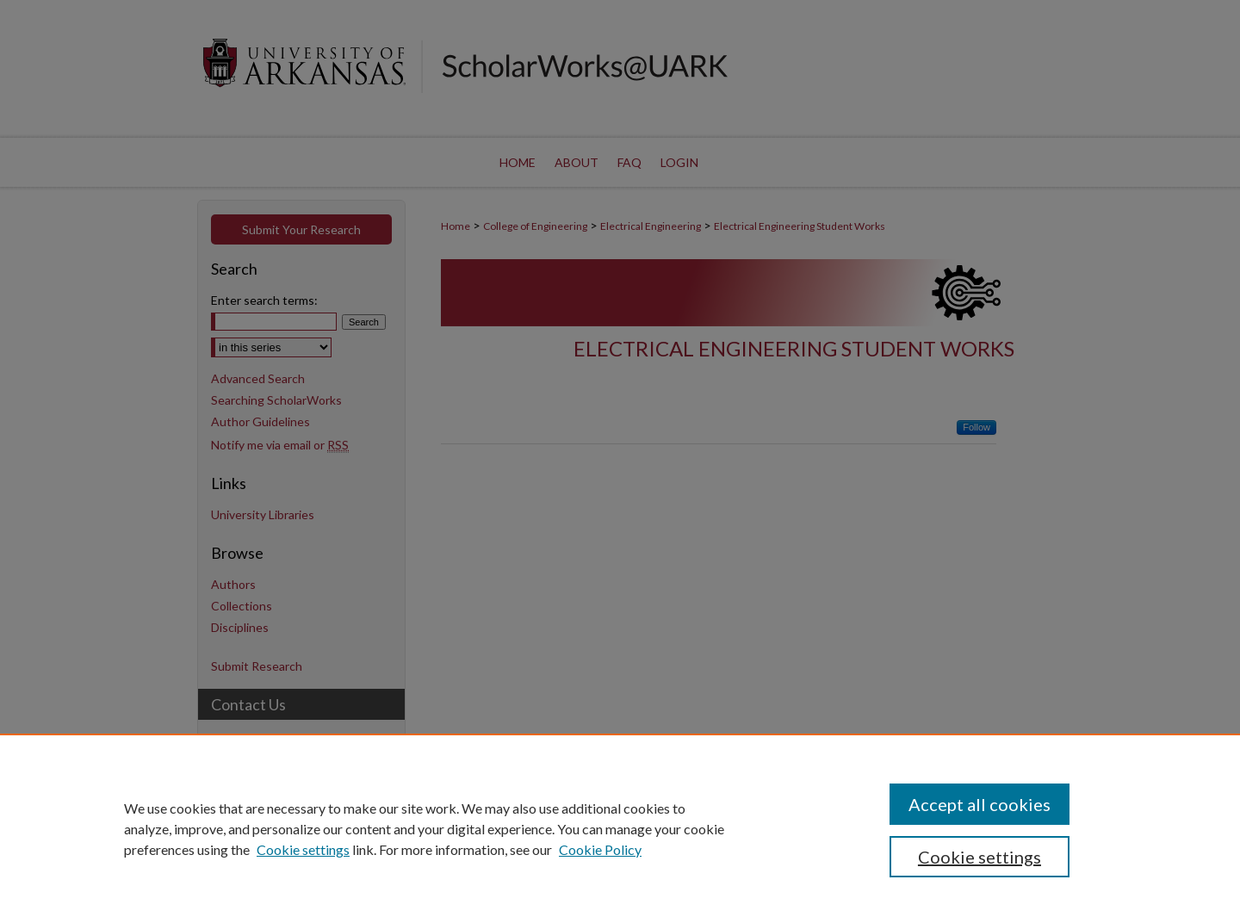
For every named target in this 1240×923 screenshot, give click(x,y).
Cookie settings (303, 849)
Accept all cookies (979, 804)
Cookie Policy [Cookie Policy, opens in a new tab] (600, 849)
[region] (620, 828)
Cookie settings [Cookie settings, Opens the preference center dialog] (979, 856)
